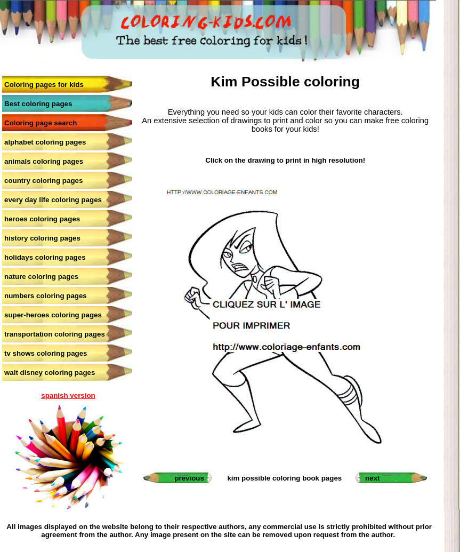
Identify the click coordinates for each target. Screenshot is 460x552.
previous (189, 478)
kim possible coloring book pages (284, 478)
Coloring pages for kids (44, 85)
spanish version (68, 395)
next (372, 478)
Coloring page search (40, 123)
